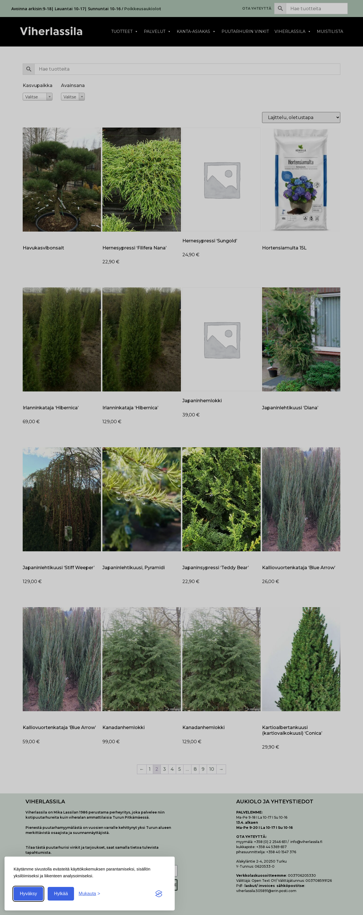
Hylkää (61, 893)
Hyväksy (28, 893)
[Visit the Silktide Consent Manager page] (159, 894)
